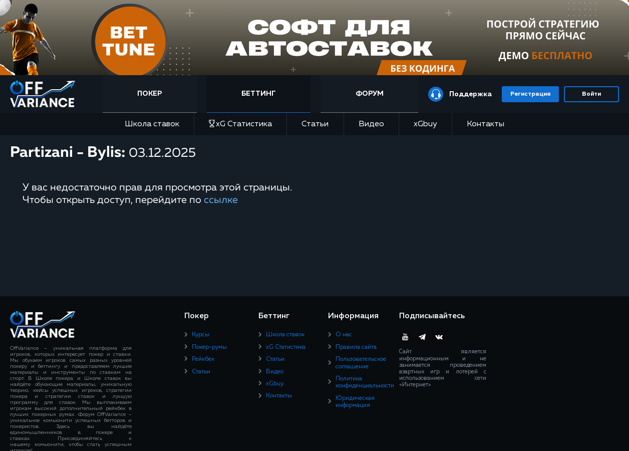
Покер (149, 93)
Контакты (485, 124)
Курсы (200, 335)
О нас (344, 335)
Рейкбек (203, 359)
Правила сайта (356, 347)
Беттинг (258, 93)
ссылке (221, 200)
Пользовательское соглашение (361, 362)
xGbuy (425, 124)
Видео (371, 124)
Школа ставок (152, 124)
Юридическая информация (355, 401)
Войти (591, 94)
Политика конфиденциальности (365, 382)
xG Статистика (240, 124)
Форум (370, 93)
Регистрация (530, 94)
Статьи (315, 124)
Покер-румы (209, 347)
